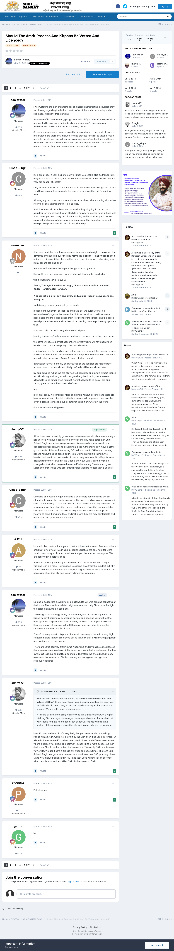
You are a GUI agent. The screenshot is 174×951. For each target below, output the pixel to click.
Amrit (133, 294)
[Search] (138, 16)
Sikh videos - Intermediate (45, 16)
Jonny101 (17, 429)
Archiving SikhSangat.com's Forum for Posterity (150, 354)
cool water (23, 59)
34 (18, 566)
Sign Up (164, 6)
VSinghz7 (139, 331)
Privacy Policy (80, 927)
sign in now (73, 881)
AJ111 (18, 539)
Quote (43, 155)
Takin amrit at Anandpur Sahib (146, 308)
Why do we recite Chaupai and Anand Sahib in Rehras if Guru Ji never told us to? (146, 324)
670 (18, 127)
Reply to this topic (102, 74)
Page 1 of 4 (46, 88)
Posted (43, 100)
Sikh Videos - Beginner (16, 16)
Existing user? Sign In (142, 6)
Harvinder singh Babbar (145, 298)
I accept (157, 945)
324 (18, 853)
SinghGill (138, 242)
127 (19, 810)
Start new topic (73, 74)
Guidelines (69, 16)
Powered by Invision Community (87, 934)
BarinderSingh (164, 63)
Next (27, 88)
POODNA (18, 783)
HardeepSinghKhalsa (144, 311)
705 (18, 195)
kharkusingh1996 (140, 63)
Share (85, 61)
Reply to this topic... (31, 894)
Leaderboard (86, 16)
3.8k (18, 456)
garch (18, 826)
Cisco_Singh (18, 168)
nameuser (18, 245)
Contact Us (95, 927)
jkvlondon (138, 54)
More (101, 16)
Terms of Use (11, 947)
